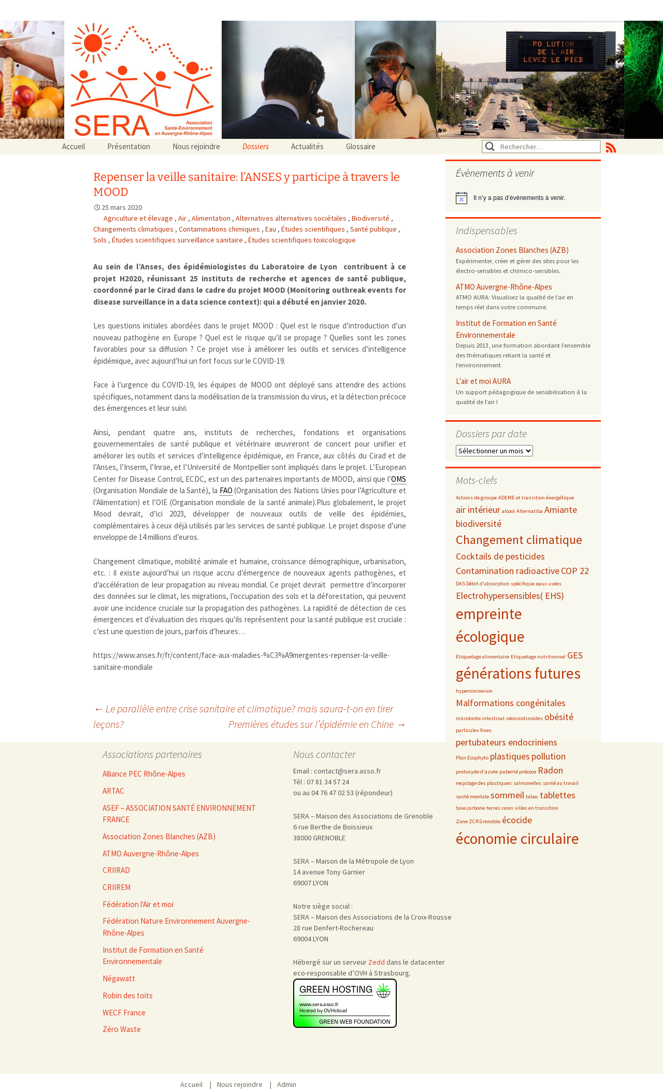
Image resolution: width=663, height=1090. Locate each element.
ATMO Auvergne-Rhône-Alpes (504, 287)
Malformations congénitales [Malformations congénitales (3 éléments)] (511, 703)
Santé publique (374, 229)
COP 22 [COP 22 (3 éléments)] (575, 571)
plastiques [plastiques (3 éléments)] (510, 756)
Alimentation (212, 218)
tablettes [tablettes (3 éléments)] (557, 795)
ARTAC (113, 791)
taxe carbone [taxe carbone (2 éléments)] (470, 808)
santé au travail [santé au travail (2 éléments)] (561, 783)
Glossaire (361, 146)
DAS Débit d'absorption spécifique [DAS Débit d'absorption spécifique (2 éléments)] (495, 583)
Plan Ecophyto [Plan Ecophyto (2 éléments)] (472, 757)
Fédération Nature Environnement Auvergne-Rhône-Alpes (176, 927)
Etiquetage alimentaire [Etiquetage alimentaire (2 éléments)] (482, 656)
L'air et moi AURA (483, 381)
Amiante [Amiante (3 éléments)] (560, 509)
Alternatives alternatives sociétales (292, 218)
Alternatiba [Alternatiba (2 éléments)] (529, 511)
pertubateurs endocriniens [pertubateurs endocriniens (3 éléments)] (506, 742)
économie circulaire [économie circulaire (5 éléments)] (517, 838)
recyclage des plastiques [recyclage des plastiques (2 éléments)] (484, 783)
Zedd (376, 962)
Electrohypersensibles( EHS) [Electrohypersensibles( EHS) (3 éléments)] (510, 595)
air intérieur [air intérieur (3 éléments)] (478, 509)
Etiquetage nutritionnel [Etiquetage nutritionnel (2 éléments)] (538, 656)
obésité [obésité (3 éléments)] (558, 717)
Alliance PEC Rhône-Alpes (144, 774)
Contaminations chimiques (220, 229)
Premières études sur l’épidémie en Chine (317, 724)
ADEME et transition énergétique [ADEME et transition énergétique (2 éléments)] (536, 497)
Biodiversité (371, 218)
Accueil (73, 146)
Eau (271, 229)
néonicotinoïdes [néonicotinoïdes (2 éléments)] (524, 718)
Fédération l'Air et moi (138, 904)
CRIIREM (117, 887)
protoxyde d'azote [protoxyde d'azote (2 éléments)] (477, 771)
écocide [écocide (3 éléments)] (517, 820)
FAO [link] (226, 490)
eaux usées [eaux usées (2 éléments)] (548, 583)
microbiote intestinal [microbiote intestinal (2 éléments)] (480, 718)
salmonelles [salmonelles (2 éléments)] (527, 783)
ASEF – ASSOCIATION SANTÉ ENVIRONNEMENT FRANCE (179, 814)
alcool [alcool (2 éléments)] (508, 511)
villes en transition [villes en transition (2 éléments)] (536, 808)
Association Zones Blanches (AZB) (512, 250)
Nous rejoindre (196, 146)
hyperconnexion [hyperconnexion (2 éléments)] (474, 690)
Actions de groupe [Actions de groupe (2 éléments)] (476, 497)
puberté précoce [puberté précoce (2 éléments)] (517, 771)
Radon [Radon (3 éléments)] (550, 770)
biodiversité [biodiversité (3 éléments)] (478, 523)
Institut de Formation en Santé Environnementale (506, 329)
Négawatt (119, 978)
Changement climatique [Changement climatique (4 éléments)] (519, 540)
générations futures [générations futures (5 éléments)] (518, 673)
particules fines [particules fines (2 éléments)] (474, 730)
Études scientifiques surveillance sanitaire (178, 240)
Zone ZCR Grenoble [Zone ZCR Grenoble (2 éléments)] (478, 821)
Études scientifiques (314, 229)
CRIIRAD (116, 870)
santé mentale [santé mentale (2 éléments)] (472, 796)
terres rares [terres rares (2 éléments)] (499, 808)
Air (183, 218)
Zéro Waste (122, 1029)
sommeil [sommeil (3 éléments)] (507, 795)
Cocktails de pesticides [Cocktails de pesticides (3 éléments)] (500, 556)
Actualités (307, 146)
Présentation (128, 146)
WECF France (124, 1012)
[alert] (523, 198)
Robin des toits (128, 995)
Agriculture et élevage (139, 218)
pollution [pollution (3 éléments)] (548, 756)
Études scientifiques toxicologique (302, 240)
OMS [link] (398, 479)
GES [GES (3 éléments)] (575, 655)
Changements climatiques (134, 229)
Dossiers (255, 146)
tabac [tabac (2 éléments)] (532, 796)
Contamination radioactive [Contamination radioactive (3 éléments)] (507, 571)
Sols (100, 240)
